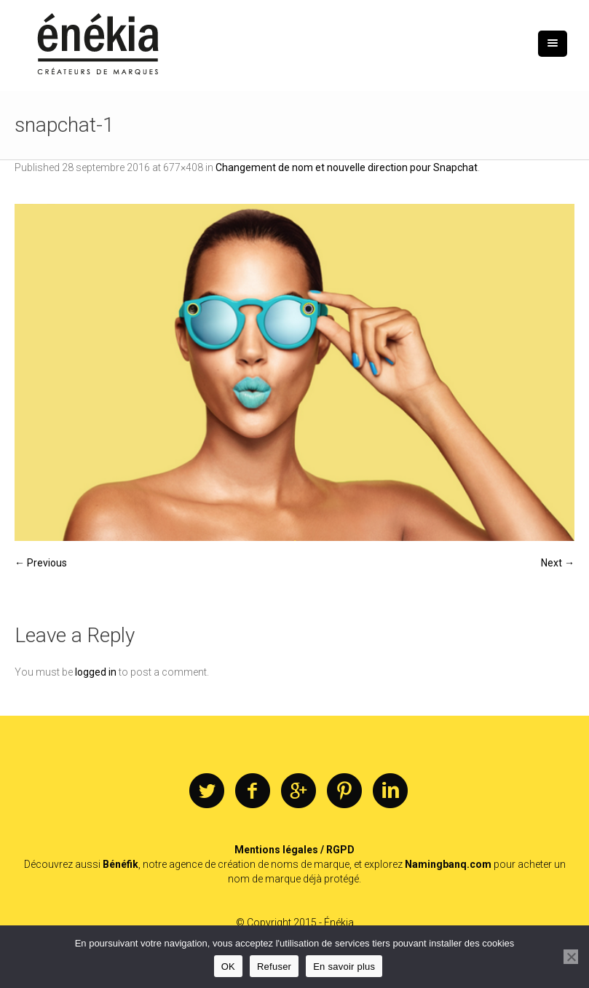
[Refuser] (571, 956)
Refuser (274, 966)
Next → (557, 563)
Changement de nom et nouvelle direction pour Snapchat (347, 167)
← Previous (41, 563)
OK (228, 966)
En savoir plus (344, 966)
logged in (95, 672)
